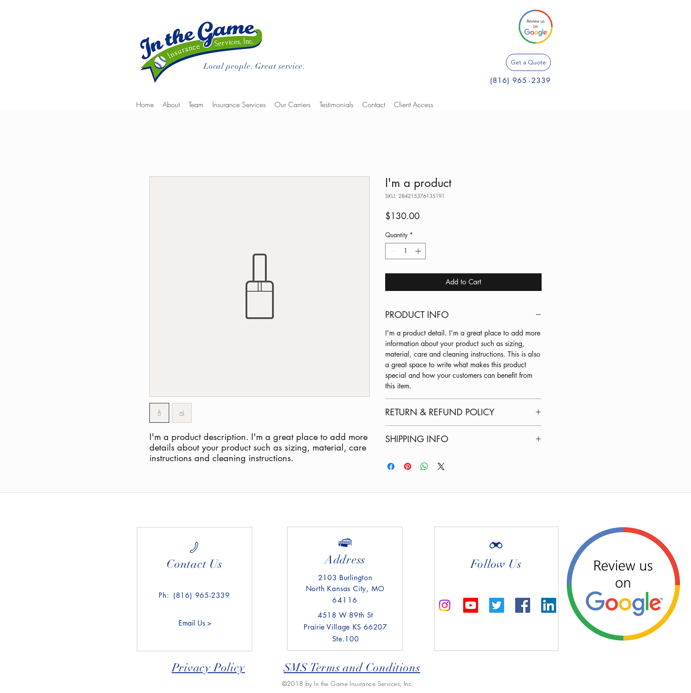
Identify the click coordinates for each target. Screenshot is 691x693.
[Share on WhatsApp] (424, 466)
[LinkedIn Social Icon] (548, 605)
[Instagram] (444, 605)
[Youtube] (470, 605)
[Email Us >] (195, 623)
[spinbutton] (405, 251)
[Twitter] (496, 605)
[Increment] (418, 251)
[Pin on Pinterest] (407, 466)
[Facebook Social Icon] (522, 605)
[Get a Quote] (528, 62)
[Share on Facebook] (391, 466)
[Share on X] (441, 466)
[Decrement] (392, 251)
